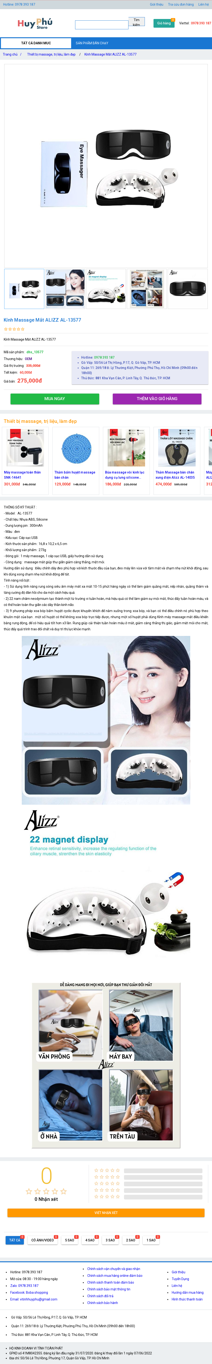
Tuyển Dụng (180, 1279)
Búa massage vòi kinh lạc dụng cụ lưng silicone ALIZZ (124, 475)
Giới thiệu (156, 4)
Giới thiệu (178, 1272)
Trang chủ (13, 54)
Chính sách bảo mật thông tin (108, 1289)
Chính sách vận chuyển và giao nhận (113, 1269)
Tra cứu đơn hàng (181, 4)
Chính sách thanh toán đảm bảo (110, 1282)
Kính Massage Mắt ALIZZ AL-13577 (110, 54)
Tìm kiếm (136, 22)
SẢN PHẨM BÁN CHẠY (92, 43)
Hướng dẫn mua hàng (188, 1292)
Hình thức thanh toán (187, 1299)
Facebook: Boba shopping (29, 1292)
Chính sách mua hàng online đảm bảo (115, 1276)
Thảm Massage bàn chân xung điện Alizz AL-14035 (175, 474)
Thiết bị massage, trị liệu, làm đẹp (51, 54)
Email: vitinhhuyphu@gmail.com (33, 1299)
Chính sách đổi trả (100, 1296)
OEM (28, 359)
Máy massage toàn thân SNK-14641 (22, 474)
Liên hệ (203, 4)
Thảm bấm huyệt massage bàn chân (75, 474)
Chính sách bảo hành (102, 1303)
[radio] (29, 1191)
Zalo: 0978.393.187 (24, 1286)
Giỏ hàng (164, 23)
